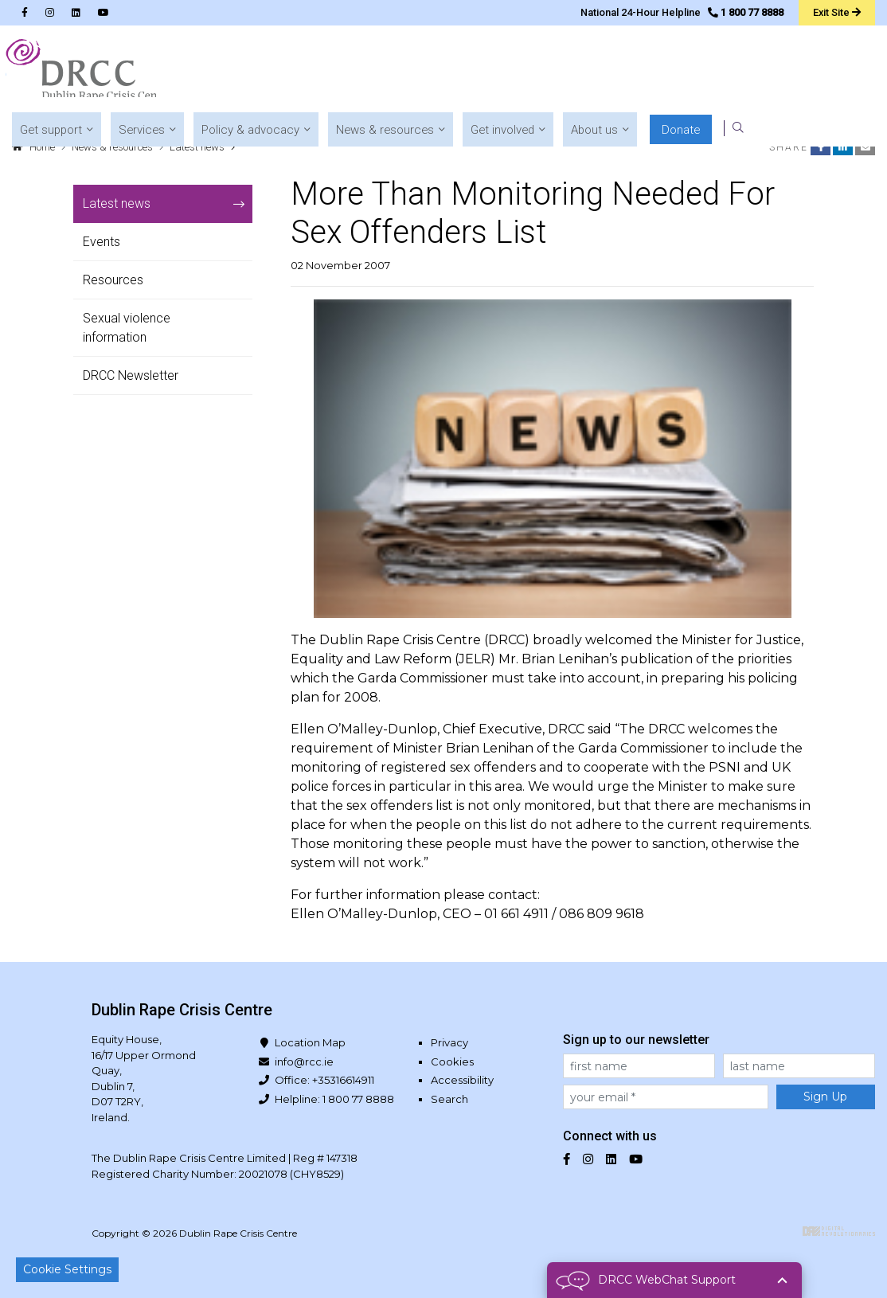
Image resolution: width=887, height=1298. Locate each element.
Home (42, 147)
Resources (113, 279)
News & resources (112, 147)
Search (449, 1099)
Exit (835, 12)
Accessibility (462, 1079)
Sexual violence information (126, 328)
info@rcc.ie (304, 1061)
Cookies (452, 1061)
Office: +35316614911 (324, 1079)
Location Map (310, 1042)
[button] (295, 72)
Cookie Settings (67, 1269)
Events (101, 241)
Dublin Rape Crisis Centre (87, 72)
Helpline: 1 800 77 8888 (334, 1099)
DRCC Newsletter (130, 375)
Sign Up (825, 1096)
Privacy (449, 1042)
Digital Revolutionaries (839, 1231)
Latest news (197, 147)
